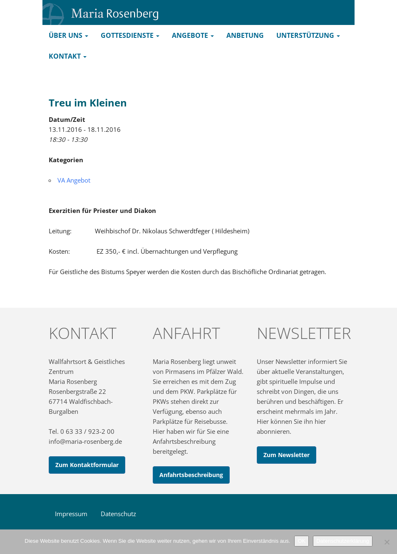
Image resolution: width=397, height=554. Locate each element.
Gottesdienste (130, 35)
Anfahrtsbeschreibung (191, 475)
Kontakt (68, 56)
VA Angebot (73, 180)
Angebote (193, 35)
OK (301, 541)
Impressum (71, 513)
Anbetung (245, 35)
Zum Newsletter (286, 455)
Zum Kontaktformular (87, 465)
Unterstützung (308, 35)
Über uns (68, 35)
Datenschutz (118, 513)
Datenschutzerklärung (342, 541)
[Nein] (386, 542)
